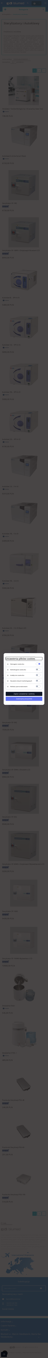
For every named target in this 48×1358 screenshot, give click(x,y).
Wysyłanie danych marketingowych (21, 681)
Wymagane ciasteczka (17, 664)
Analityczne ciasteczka (17, 675)
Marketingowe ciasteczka (18, 670)
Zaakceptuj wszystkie (24, 699)
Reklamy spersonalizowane (18, 686)
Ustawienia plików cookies (20, 658)
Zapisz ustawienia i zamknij (24, 694)
